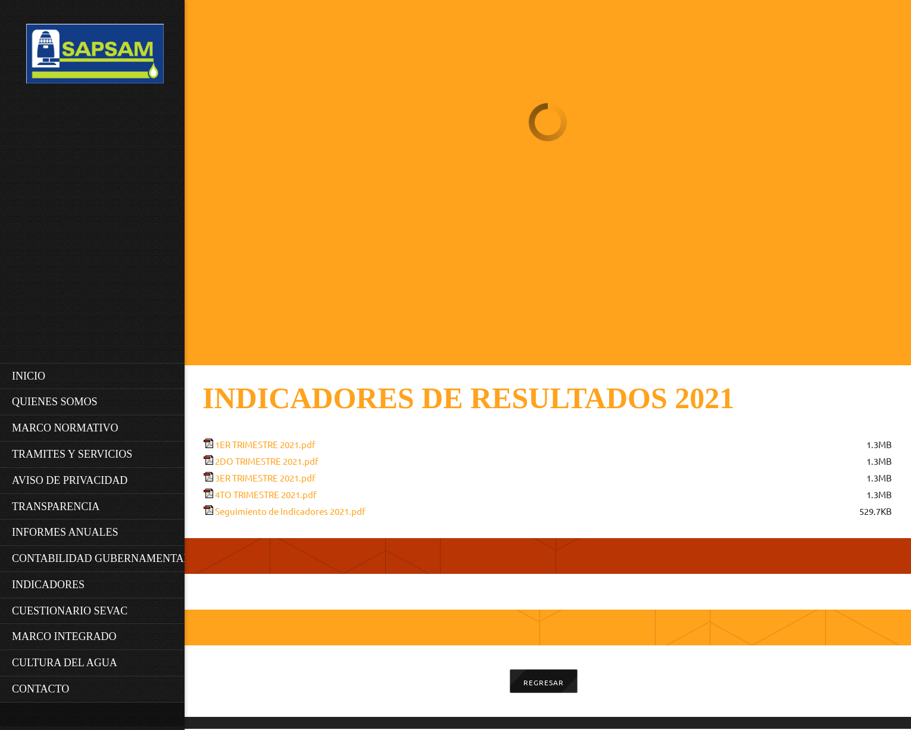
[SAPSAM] (95, 57)
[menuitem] (95, 376)
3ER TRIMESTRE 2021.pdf (265, 478)
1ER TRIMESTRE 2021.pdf (265, 445)
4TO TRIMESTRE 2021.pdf (266, 495)
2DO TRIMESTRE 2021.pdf (267, 461)
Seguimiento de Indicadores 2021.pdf (290, 512)
